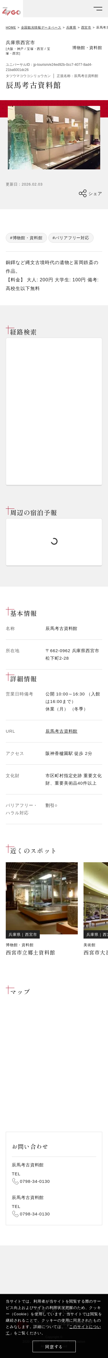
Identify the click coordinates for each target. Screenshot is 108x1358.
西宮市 (86, 27)
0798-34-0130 (35, 1181)
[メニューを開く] (98, 8)
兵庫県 (71, 27)
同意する (54, 1347)
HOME (11, 27)
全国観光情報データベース (41, 27)
